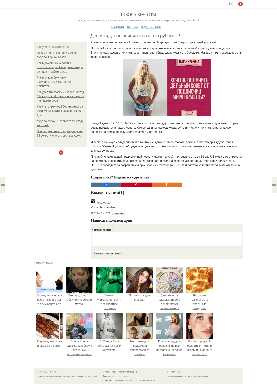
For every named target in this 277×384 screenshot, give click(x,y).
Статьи (132, 27)
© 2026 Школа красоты (47, 372)
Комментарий (102, 229)
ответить (118, 213)
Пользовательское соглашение (124, 372)
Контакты (106, 372)
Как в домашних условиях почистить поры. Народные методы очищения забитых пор (60, 67)
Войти (232, 3)
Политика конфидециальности (115, 376)
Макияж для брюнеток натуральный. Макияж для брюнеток (54, 82)
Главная (117, 27)
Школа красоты (138, 14)
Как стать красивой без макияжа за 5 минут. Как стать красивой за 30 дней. (60, 111)
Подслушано (151, 27)
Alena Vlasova (101, 203)
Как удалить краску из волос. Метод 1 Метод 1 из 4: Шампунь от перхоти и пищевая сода (60, 96)
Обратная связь (173, 372)
